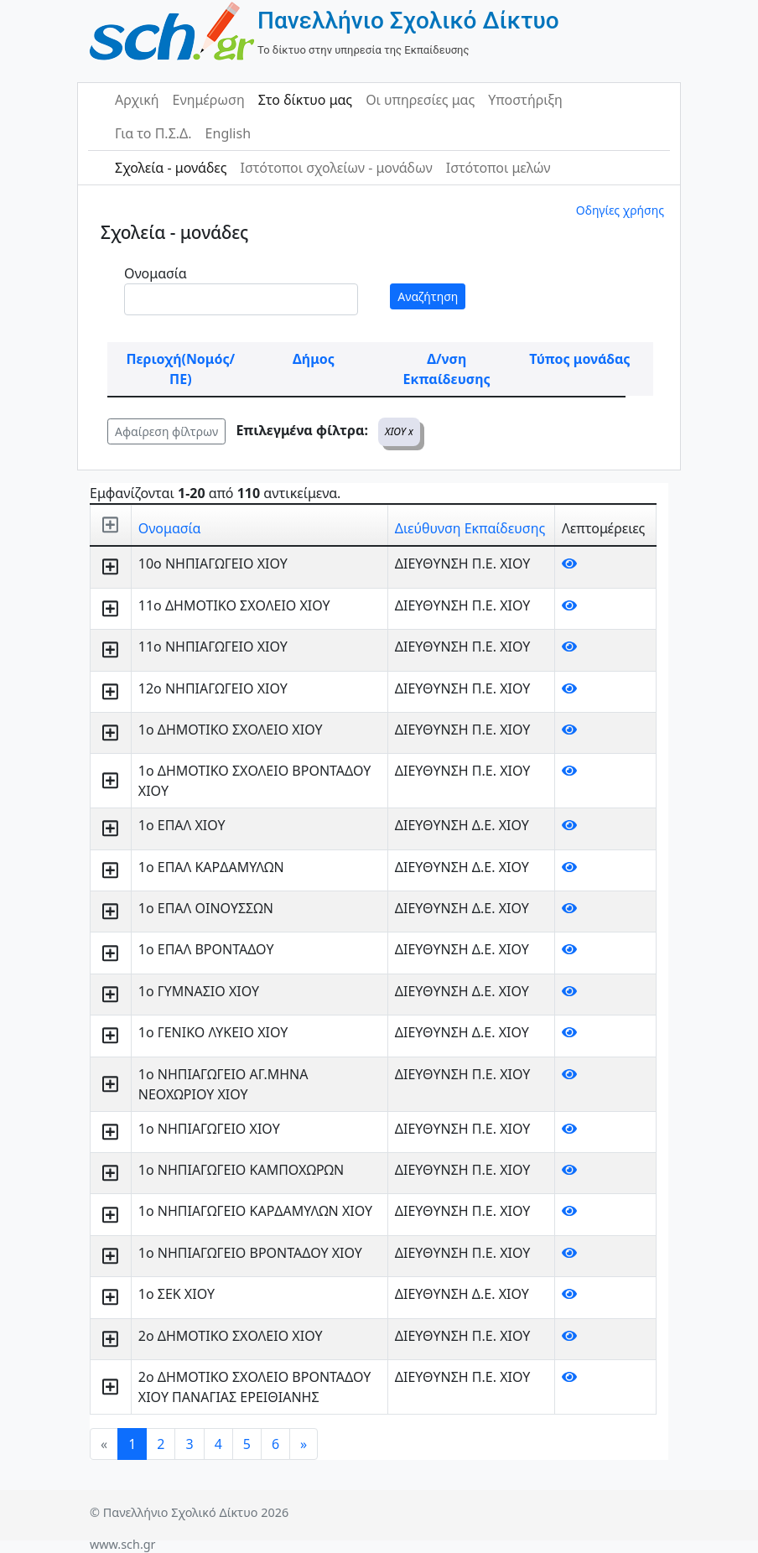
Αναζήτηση (427, 296)
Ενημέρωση (209, 100)
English (228, 133)
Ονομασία (155, 273)
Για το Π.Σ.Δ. (153, 133)
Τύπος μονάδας (579, 359)
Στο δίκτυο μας (305, 100)
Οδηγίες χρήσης (620, 210)
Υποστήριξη (525, 100)
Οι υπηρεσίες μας (420, 100)
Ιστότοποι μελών (498, 167)
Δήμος (314, 359)
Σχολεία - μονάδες (170, 167)
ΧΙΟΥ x (399, 431)
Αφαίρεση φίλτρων (166, 431)
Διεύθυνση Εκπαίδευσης (470, 528)
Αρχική (137, 100)
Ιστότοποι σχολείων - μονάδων (336, 167)
